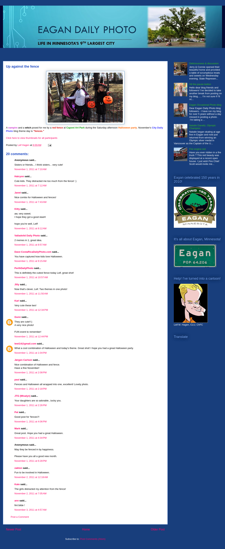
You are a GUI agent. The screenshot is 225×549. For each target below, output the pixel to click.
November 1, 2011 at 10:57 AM (31, 277)
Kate (17, 484)
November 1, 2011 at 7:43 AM (30, 202)
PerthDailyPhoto (23, 268)
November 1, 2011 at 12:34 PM (31, 309)
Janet (17, 192)
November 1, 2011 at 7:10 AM (30, 169)
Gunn (17, 317)
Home (86, 529)
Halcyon (19, 176)
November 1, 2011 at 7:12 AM (30, 185)
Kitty (17, 209)
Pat (16, 412)
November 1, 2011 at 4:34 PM (30, 437)
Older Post (158, 529)
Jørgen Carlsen (23, 360)
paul (17, 379)
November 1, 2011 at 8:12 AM (30, 228)
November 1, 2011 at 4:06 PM (30, 421)
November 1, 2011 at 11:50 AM (31, 293)
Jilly (16, 284)
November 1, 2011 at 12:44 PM (31, 336)
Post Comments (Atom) (92, 539)
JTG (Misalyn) (22, 395)
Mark (17, 428)
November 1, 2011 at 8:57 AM (30, 244)
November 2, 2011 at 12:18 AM (31, 477)
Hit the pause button (200, 84)
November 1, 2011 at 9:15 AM (30, 261)
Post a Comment (20, 516)
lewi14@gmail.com (25, 343)
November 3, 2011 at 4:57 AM (30, 509)
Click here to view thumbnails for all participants (31, 138)
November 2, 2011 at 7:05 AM (30, 493)
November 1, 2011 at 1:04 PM (30, 352)
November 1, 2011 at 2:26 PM (30, 405)
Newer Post (13, 529)
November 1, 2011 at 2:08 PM (30, 372)
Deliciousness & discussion (204, 63)
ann (16, 500)
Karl (16, 300)
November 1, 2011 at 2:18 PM (30, 388)
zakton (18, 468)
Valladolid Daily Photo (27, 235)
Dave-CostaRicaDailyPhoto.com (32, 251)
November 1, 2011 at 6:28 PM (30, 460)
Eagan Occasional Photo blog (205, 104)
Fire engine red (197, 149)
